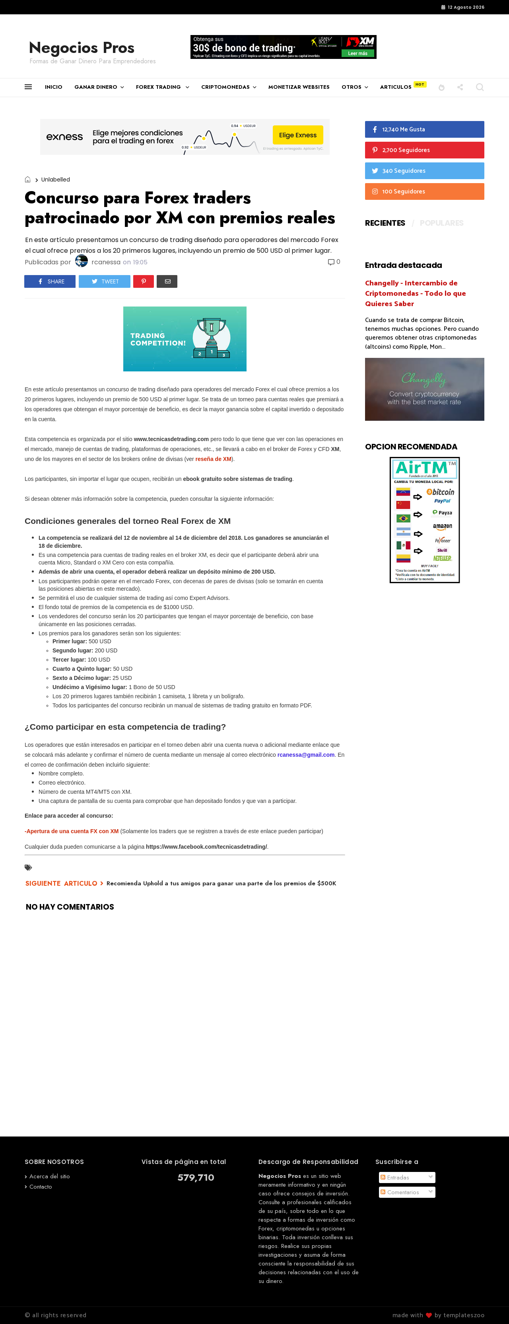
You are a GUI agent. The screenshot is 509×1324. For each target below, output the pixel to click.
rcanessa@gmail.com (306, 755)
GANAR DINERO (95, 87)
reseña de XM (213, 459)
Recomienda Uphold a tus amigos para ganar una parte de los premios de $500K (221, 883)
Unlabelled (55, 180)
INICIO (53, 87)
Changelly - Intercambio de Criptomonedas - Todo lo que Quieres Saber (415, 293)
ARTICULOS (396, 87)
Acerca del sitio (49, 1176)
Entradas (395, 1177)
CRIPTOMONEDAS (225, 87)
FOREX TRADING (159, 87)
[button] (442, 87)
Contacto (40, 1186)
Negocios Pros (81, 47)
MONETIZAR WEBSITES (299, 87)
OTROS (351, 87)
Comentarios (400, 1192)
